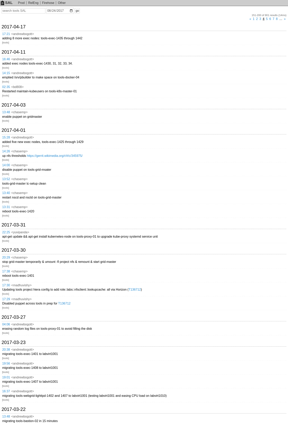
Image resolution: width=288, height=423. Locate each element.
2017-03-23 (14, 342)
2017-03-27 (14, 317)
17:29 (6, 299)
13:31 (6, 207)
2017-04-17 (14, 26)
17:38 (6, 271)
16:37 (6, 391)
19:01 (6, 377)
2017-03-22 (14, 409)
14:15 (6, 73)
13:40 (6, 193)
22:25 (6, 232)
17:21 (6, 34)
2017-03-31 (14, 224)
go (77, 10)
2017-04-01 (14, 130)
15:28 (6, 137)
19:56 (6, 363)
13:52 (6, 179)
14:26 (6, 151)
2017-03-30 (14, 250)
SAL (7, 3)
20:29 (6, 257)
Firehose (48, 2)
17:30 (6, 285)
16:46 (6, 59)
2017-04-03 (14, 105)
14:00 (6, 165)
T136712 (135, 289)
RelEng (33, 2)
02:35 (6, 87)
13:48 (6, 112)
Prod (21, 2)
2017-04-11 (14, 52)
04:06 (6, 324)
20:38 (6, 349)
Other (62, 2)
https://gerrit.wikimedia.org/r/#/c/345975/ (55, 155)
